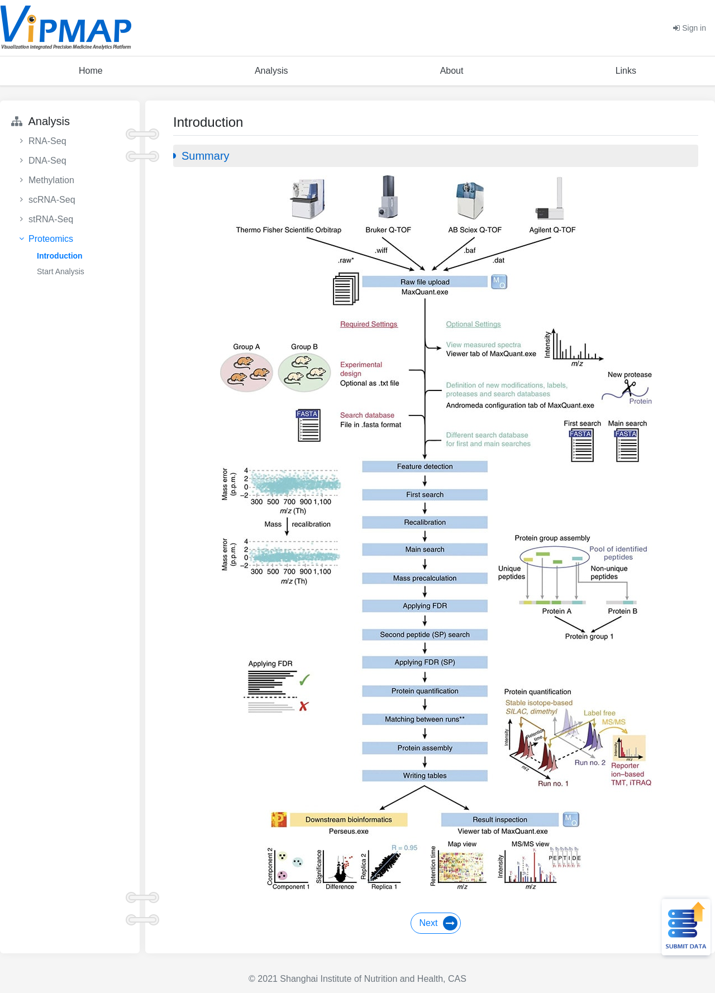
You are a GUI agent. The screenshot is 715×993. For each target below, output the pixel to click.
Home (91, 70)
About (452, 70)
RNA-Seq (47, 141)
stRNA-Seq (50, 219)
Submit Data (684, 927)
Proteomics (50, 239)
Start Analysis (60, 271)
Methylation (51, 180)
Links (626, 70)
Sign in (689, 27)
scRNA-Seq (51, 199)
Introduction (60, 255)
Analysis (271, 70)
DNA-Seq (47, 160)
